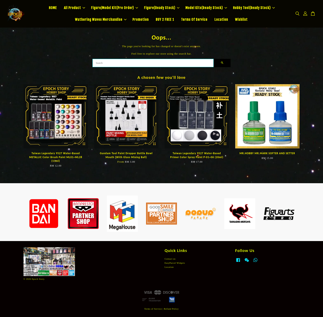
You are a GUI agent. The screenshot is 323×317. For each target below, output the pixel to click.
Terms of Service (153, 309)
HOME (53, 8)
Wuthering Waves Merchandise (100, 19)
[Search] (153, 63)
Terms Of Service (194, 19)
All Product (74, 8)
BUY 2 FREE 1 (165, 19)
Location (221, 19)
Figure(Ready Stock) (161, 8)
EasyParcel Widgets (175, 263)
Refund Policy (171, 309)
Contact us (170, 259)
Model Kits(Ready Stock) (206, 8)
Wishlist (241, 19)
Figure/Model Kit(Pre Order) (114, 8)
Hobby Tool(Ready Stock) (254, 8)
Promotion (140, 19)
